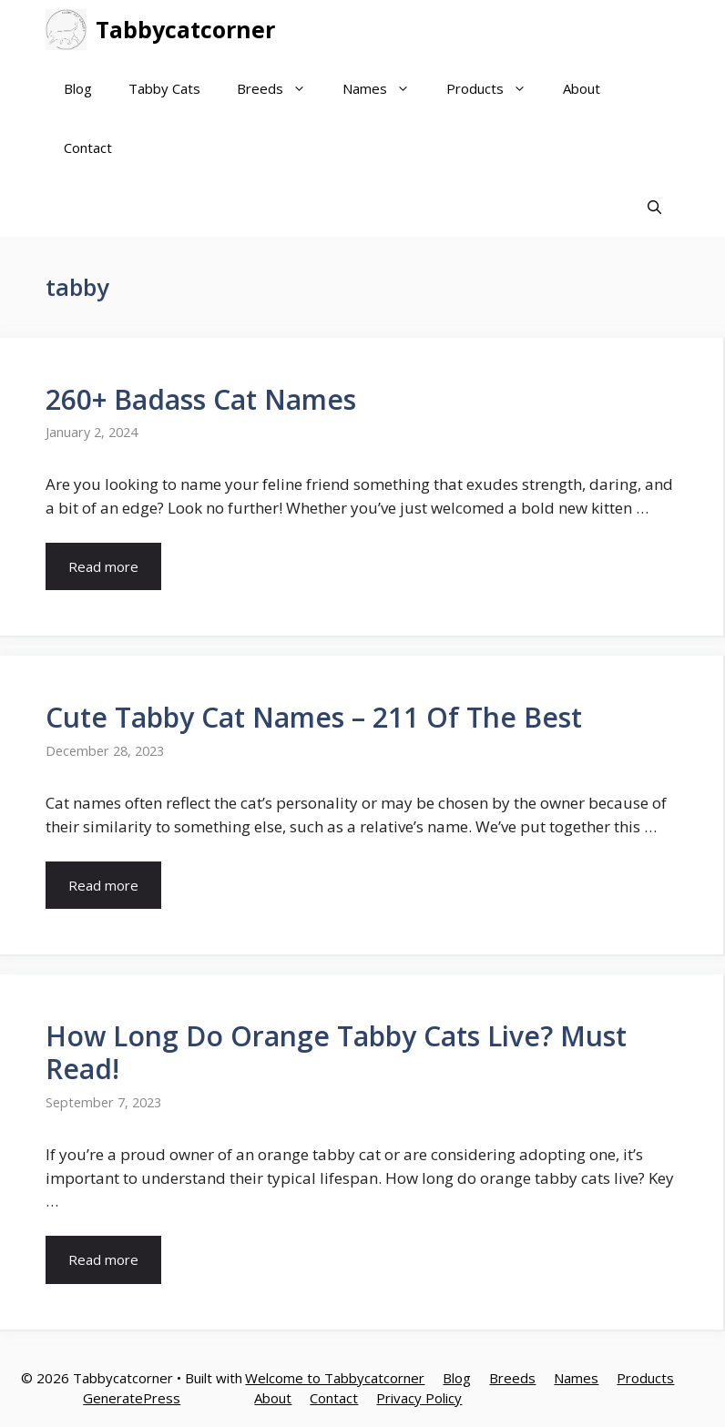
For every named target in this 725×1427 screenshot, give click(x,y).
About (581, 88)
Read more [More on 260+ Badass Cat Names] (103, 566)
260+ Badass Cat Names (201, 399)
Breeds (280, 88)
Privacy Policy (419, 1398)
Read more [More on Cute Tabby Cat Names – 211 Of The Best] (103, 885)
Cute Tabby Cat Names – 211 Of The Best (314, 717)
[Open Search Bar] (654, 207)
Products (495, 88)
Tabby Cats (164, 88)
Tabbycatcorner (185, 29)
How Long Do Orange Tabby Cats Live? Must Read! (336, 1052)
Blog (78, 88)
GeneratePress (131, 1398)
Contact (88, 147)
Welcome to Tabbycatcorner (334, 1378)
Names (385, 88)
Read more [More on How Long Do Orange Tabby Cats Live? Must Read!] (103, 1259)
